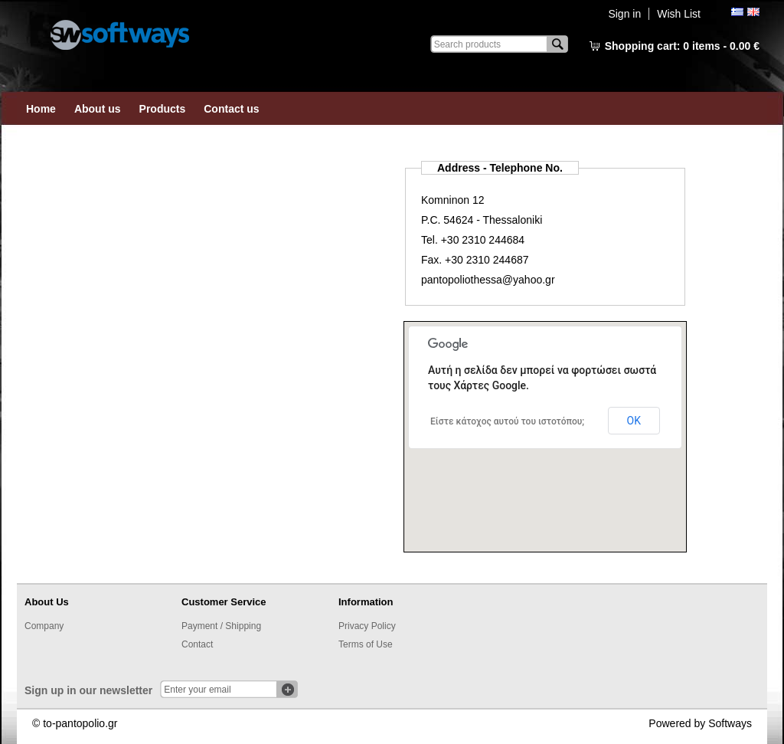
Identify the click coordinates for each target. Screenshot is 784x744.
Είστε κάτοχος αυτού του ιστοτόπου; (507, 421)
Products (162, 109)
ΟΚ (634, 421)
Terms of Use (365, 644)
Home (41, 109)
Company (44, 626)
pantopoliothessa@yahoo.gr (488, 280)
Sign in (624, 14)
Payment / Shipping (221, 626)
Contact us (231, 109)
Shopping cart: (682, 46)
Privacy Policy (367, 626)
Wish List (679, 14)
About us (97, 109)
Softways (730, 723)
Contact (197, 644)
